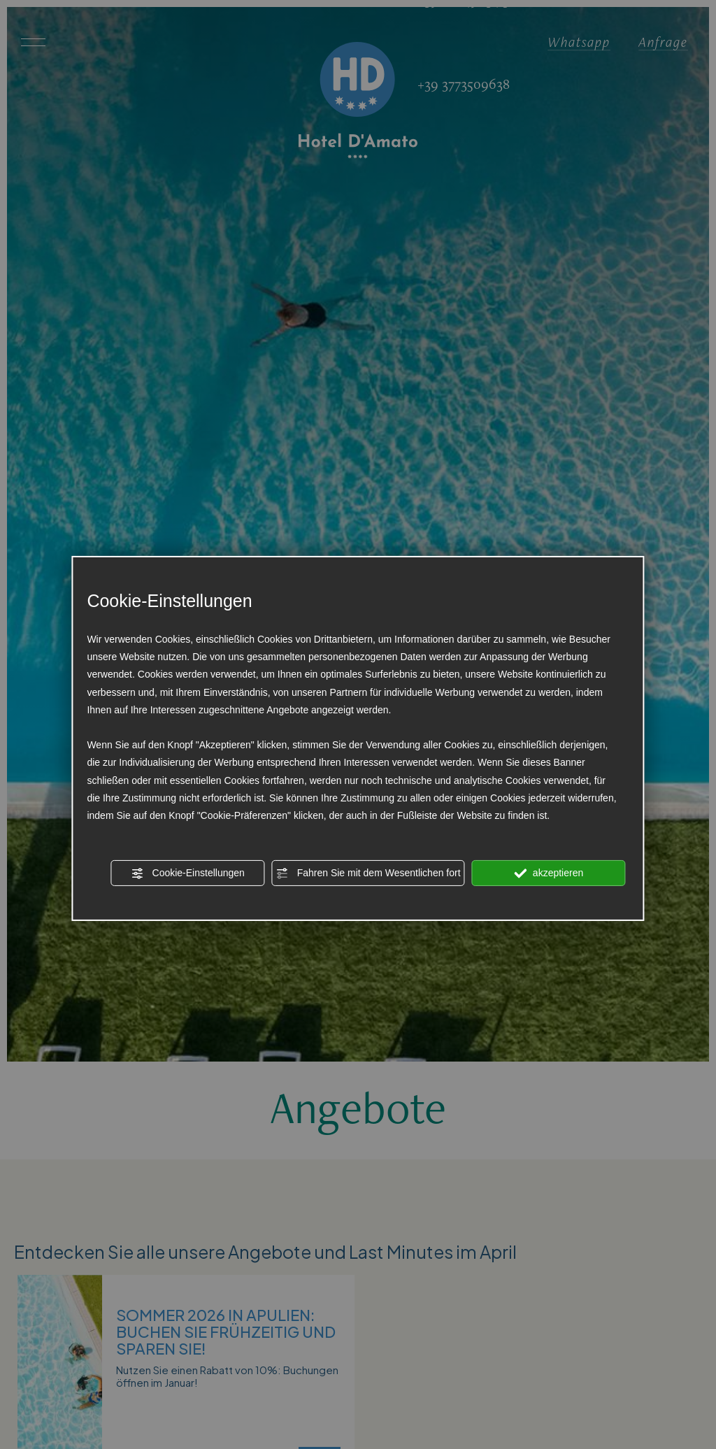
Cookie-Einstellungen (188, 873)
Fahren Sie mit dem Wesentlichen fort (368, 873)
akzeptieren (548, 873)
